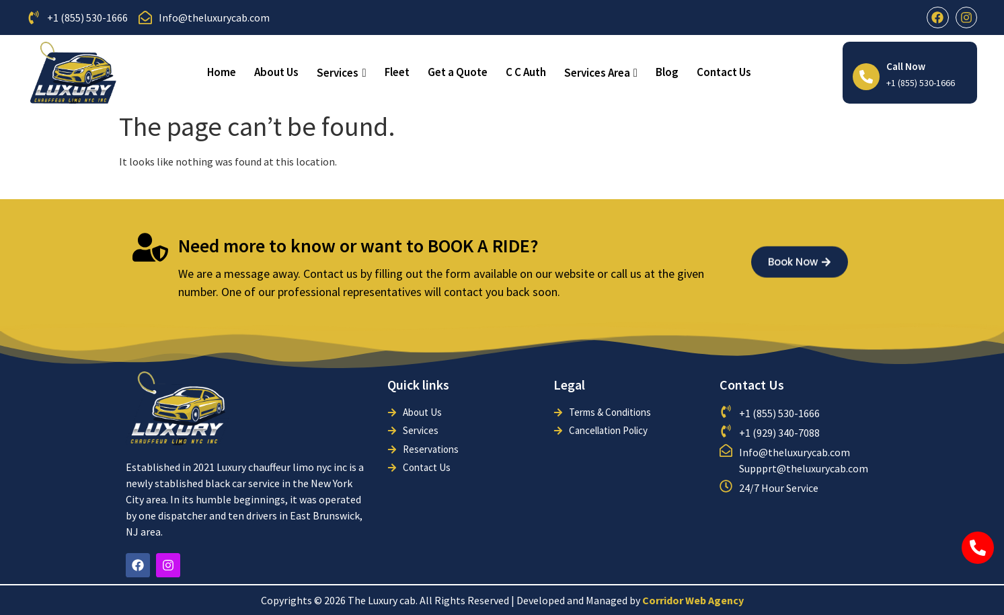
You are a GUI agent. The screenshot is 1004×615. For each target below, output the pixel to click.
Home (221, 72)
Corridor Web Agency (693, 600)
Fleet (397, 72)
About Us (276, 72)
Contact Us (724, 72)
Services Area (601, 72)
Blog (667, 72)
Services (341, 72)
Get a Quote (458, 72)
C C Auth (526, 72)
